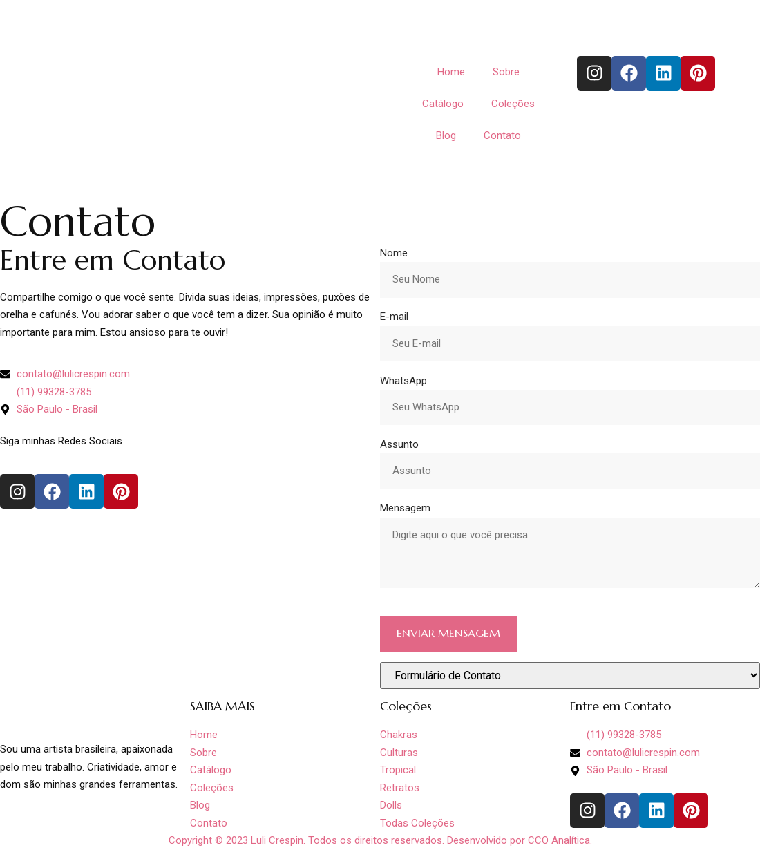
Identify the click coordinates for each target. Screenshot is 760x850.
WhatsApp (403, 381)
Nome (394, 253)
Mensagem (405, 508)
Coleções (513, 103)
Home (451, 72)
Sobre (506, 72)
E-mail (394, 316)
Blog (446, 135)
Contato (502, 135)
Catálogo (443, 103)
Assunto (399, 444)
